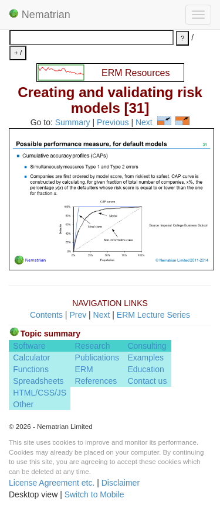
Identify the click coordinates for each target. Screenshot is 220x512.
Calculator (31, 357)
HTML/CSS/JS (39, 392)
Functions (31, 369)
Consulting (146, 346)
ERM (84, 369)
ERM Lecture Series (153, 314)
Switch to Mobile (94, 494)
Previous (112, 122)
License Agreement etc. (51, 482)
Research (92, 346)
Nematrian (39, 14)
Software (29, 346)
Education (145, 369)
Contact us (147, 381)
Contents (46, 314)
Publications (97, 357)
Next (144, 122)
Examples (145, 357)
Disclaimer (120, 482)
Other (23, 404)
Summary (72, 122)
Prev (77, 314)
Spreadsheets (38, 381)
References (96, 381)
